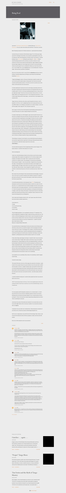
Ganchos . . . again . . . (20, 437)
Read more (38, 449)
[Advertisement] (26, 423)
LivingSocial (16, 391)
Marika (15, 380)
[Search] (50, 2)
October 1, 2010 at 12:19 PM (18, 349)
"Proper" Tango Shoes (20, 455)
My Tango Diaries (16, 2)
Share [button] (42, 323)
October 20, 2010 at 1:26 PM (18, 412)
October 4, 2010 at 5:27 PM (18, 365)
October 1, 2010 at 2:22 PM (18, 357)
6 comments (17, 487)
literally (17, 75)
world (37, 59)
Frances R (15, 352)
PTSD (33, 182)
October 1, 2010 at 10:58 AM (18, 337)
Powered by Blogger (33, 490)
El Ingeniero (16, 328)
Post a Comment (14, 414)
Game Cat (15, 340)
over (33, 59)
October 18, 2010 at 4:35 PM (18, 377)
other (19, 59)
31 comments (17, 449)
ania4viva (15, 368)
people (21, 59)
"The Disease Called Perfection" (22, 45)
